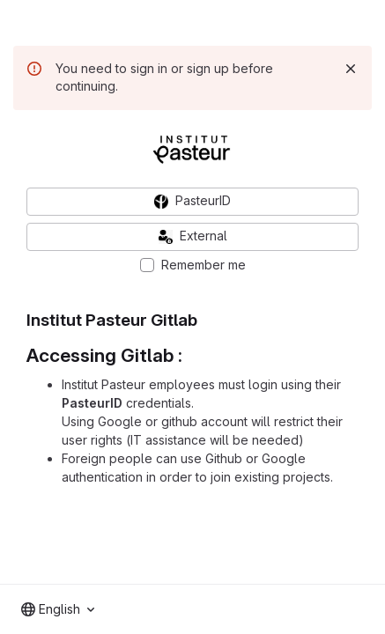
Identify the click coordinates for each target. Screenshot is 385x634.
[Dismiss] (350, 68)
